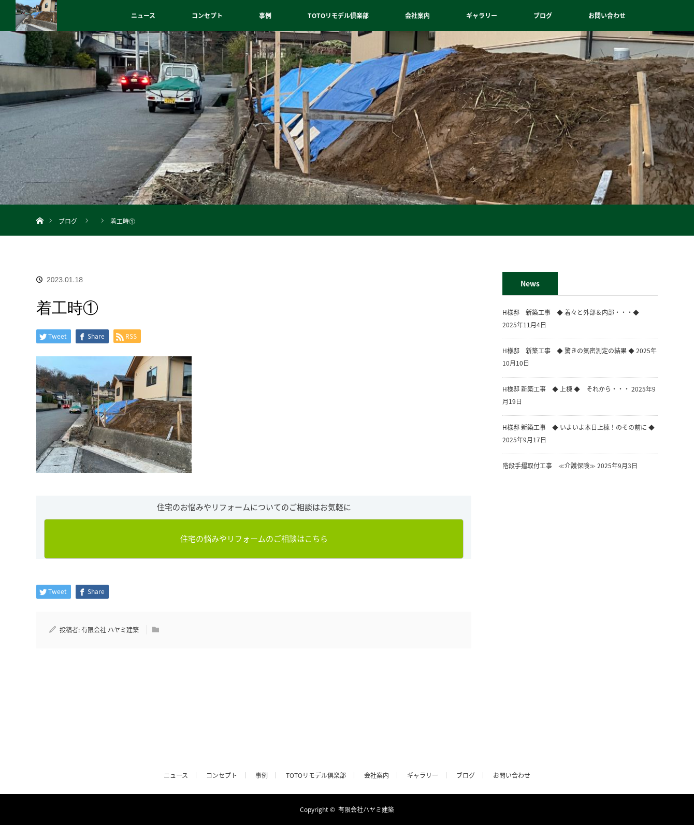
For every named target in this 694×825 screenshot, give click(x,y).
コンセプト (207, 15)
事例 (265, 15)
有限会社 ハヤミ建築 (110, 629)
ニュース (143, 15)
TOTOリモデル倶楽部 (338, 15)
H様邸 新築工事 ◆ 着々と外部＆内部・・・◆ (573, 312)
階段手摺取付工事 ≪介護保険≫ (549, 465)
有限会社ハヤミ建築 (366, 809)
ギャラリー (481, 15)
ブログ (542, 15)
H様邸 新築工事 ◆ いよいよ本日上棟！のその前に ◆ (578, 427)
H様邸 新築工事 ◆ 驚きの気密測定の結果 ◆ (568, 350)
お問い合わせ (607, 15)
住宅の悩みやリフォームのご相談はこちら (254, 538)
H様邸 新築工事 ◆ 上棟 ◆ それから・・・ (566, 389)
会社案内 (417, 15)
